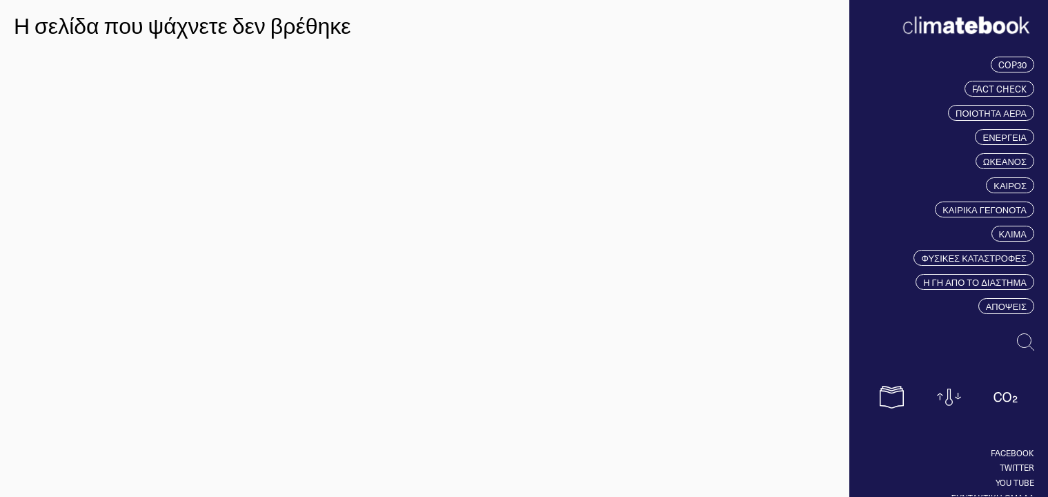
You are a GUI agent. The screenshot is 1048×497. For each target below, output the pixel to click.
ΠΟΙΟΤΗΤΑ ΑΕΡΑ (991, 112)
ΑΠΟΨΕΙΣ (1006, 306)
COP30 (1012, 64)
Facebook (1012, 453)
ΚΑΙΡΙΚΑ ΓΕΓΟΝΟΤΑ (984, 209)
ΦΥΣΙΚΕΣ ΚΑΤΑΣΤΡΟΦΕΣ (974, 257)
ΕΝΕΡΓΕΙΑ (1004, 137)
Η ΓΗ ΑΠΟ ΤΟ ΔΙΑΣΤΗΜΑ (975, 282)
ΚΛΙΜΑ (1013, 233)
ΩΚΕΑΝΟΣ (1005, 161)
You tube (1015, 482)
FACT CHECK (999, 88)
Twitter (1017, 467)
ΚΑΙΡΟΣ (1010, 185)
